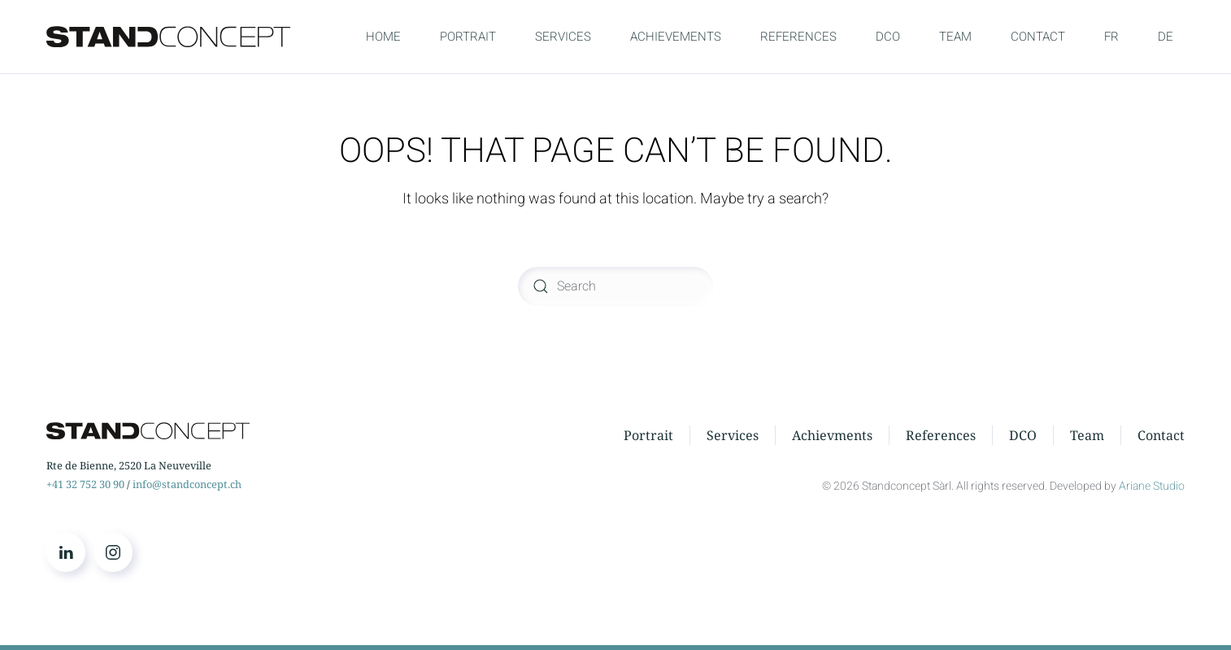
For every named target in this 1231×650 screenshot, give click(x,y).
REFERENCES (798, 37)
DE (1165, 37)
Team (1087, 435)
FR (1111, 37)
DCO (888, 37)
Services (733, 435)
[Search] (615, 286)
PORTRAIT (468, 37)
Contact (1161, 435)
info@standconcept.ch (187, 484)
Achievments (832, 435)
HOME (383, 37)
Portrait (648, 435)
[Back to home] (168, 36)
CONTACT (1038, 37)
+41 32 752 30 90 (85, 484)
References (941, 435)
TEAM (955, 37)
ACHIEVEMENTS (675, 37)
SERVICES (563, 37)
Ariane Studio (1152, 486)
